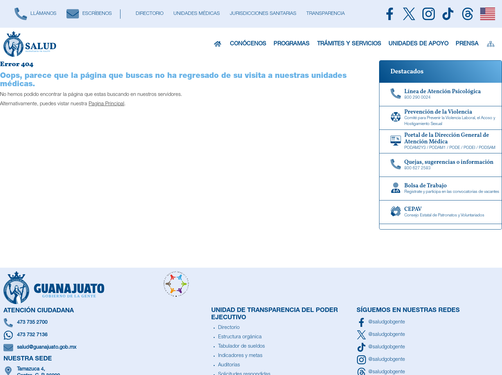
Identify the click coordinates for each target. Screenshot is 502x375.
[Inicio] (218, 44)
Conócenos (249, 44)
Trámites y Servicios (350, 44)
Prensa (465, 44)
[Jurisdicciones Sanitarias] (262, 14)
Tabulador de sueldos (241, 346)
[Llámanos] (35, 14)
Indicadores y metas (240, 356)
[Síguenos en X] (381, 334)
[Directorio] (149, 14)
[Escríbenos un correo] (105, 347)
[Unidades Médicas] (196, 14)
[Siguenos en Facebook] (389, 14)
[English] (487, 14)
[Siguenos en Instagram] (429, 14)
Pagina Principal (106, 104)
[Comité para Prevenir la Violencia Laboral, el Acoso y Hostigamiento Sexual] (440, 118)
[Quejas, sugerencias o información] (440, 165)
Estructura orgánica (240, 337)
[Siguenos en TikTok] (448, 14)
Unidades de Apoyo (418, 44)
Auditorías (229, 365)
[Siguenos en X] (409, 14)
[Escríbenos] (89, 14)
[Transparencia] (325, 14)
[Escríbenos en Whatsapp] (105, 335)
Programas (293, 44)
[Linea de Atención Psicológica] (440, 94)
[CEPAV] (440, 212)
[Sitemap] (490, 44)
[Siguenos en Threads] (467, 14)
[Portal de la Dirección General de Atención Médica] (440, 141)
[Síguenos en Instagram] (381, 359)
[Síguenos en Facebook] (381, 322)
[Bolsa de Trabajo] (440, 188)
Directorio (229, 327)
